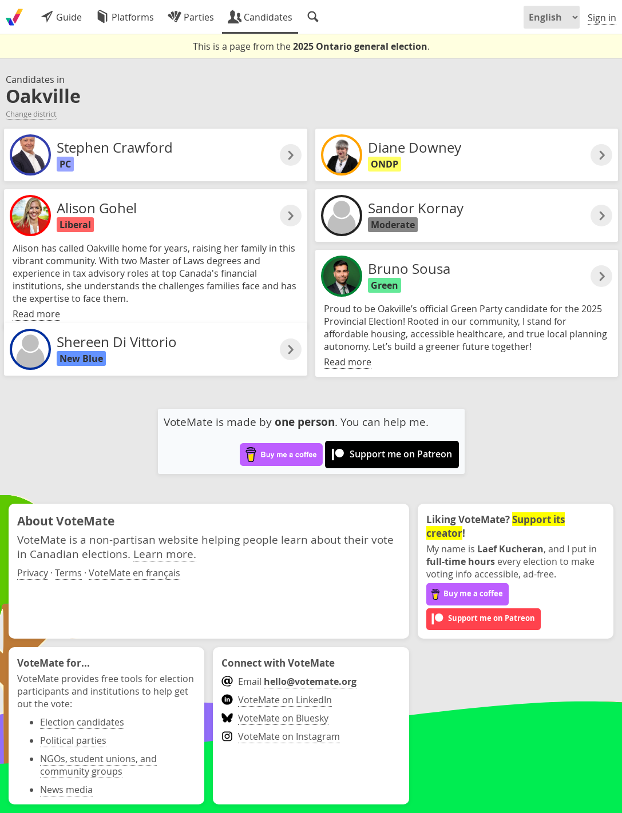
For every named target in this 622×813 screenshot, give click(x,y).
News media (66, 789)
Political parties (73, 740)
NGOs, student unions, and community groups (98, 765)
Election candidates (82, 722)
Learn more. (164, 554)
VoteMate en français (134, 573)
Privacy (32, 573)
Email (288, 681)
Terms (68, 573)
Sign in (602, 17)
